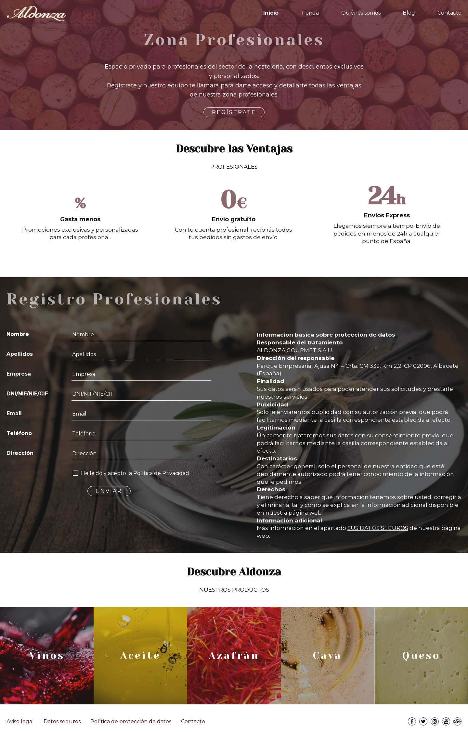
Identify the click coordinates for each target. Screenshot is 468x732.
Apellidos (19, 354)
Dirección (19, 453)
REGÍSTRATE (234, 112)
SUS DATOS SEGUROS (377, 528)
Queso (421, 655)
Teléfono (19, 433)
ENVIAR (109, 491)
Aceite (140, 655)
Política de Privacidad (161, 473)
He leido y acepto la (135, 473)
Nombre (17, 334)
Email (14, 413)
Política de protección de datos (130, 721)
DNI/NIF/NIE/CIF (27, 394)
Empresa (18, 374)
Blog (409, 13)
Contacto (449, 13)
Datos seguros (62, 721)
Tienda (310, 13)
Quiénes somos (361, 13)
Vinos (47, 655)
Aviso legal (20, 721)
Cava (327, 655)
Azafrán (234, 655)
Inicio (271, 13)
